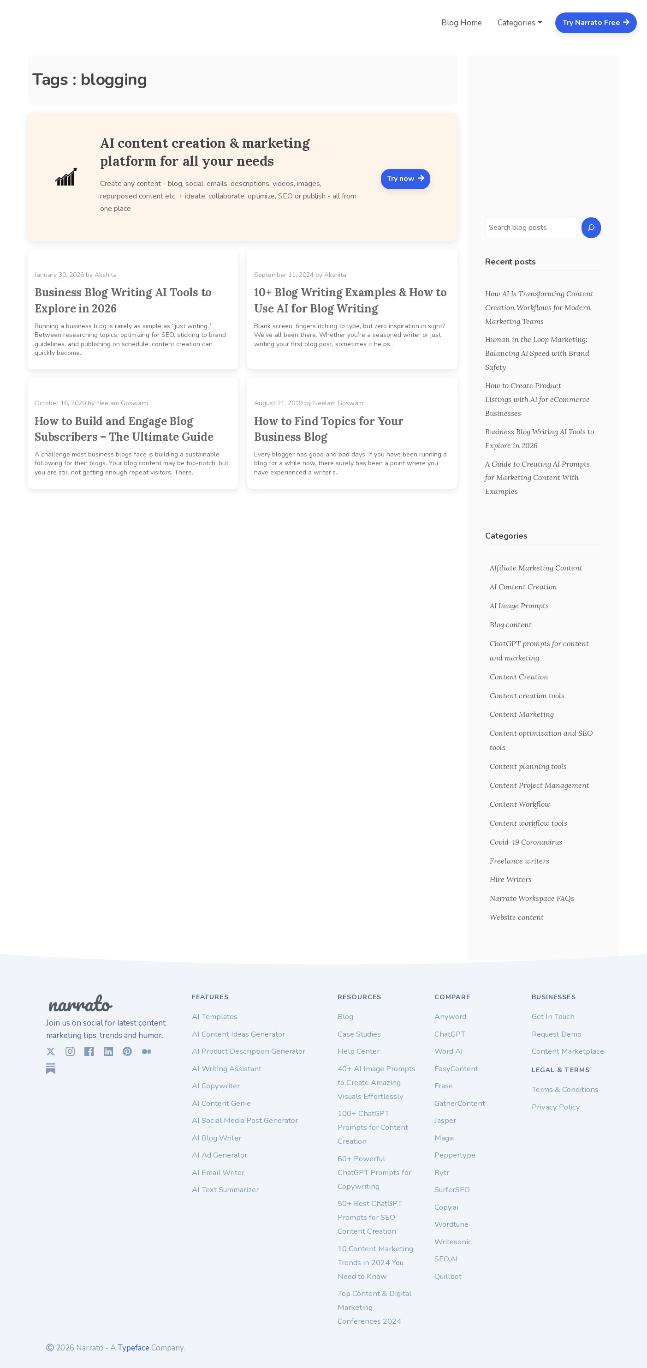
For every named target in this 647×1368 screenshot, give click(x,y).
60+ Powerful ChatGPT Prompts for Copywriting (374, 1172)
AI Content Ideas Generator (238, 1034)
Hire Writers (511, 879)
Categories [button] (516, 23)
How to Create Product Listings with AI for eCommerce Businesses (537, 399)
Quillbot (448, 1276)
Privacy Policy (556, 1107)
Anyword (450, 1016)
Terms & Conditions (565, 1089)
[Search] (591, 227)
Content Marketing (522, 714)
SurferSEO (452, 1189)
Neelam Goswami (122, 403)
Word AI (448, 1051)
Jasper (445, 1120)
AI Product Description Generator (248, 1051)
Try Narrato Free (596, 23)
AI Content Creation (523, 586)
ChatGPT (449, 1034)
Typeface (133, 1348)
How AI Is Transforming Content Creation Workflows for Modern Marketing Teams (539, 307)
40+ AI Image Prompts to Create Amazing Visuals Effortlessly (377, 1082)
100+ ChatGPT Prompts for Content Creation (373, 1127)
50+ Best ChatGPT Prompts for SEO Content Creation (370, 1217)
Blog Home (461, 23)
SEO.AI (446, 1259)
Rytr (441, 1172)
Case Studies (359, 1034)
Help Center (359, 1051)
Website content (517, 917)
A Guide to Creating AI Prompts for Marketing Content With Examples (537, 477)
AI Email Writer (218, 1172)
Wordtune (451, 1224)
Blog (345, 1016)
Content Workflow (520, 804)
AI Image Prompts (519, 605)
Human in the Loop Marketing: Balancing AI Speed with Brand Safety (537, 353)
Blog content (511, 624)
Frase (443, 1085)
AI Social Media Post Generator (245, 1120)
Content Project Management (539, 785)
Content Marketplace (568, 1051)
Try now (405, 179)
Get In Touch (553, 1016)
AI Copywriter (216, 1085)
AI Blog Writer (216, 1138)
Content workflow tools (528, 823)
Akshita (106, 274)
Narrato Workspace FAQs (532, 898)
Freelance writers (519, 860)
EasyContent (456, 1068)
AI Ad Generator (219, 1155)
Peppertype (454, 1155)
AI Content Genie (221, 1103)
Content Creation (519, 676)
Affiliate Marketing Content (536, 567)
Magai (444, 1138)
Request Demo (557, 1034)
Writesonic (453, 1241)
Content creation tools (527, 695)
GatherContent (459, 1103)
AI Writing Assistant (226, 1068)
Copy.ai (446, 1207)
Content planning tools (528, 766)
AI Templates (214, 1016)
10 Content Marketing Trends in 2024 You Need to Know (375, 1262)
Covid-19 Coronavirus (526, 841)
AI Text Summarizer (225, 1189)
